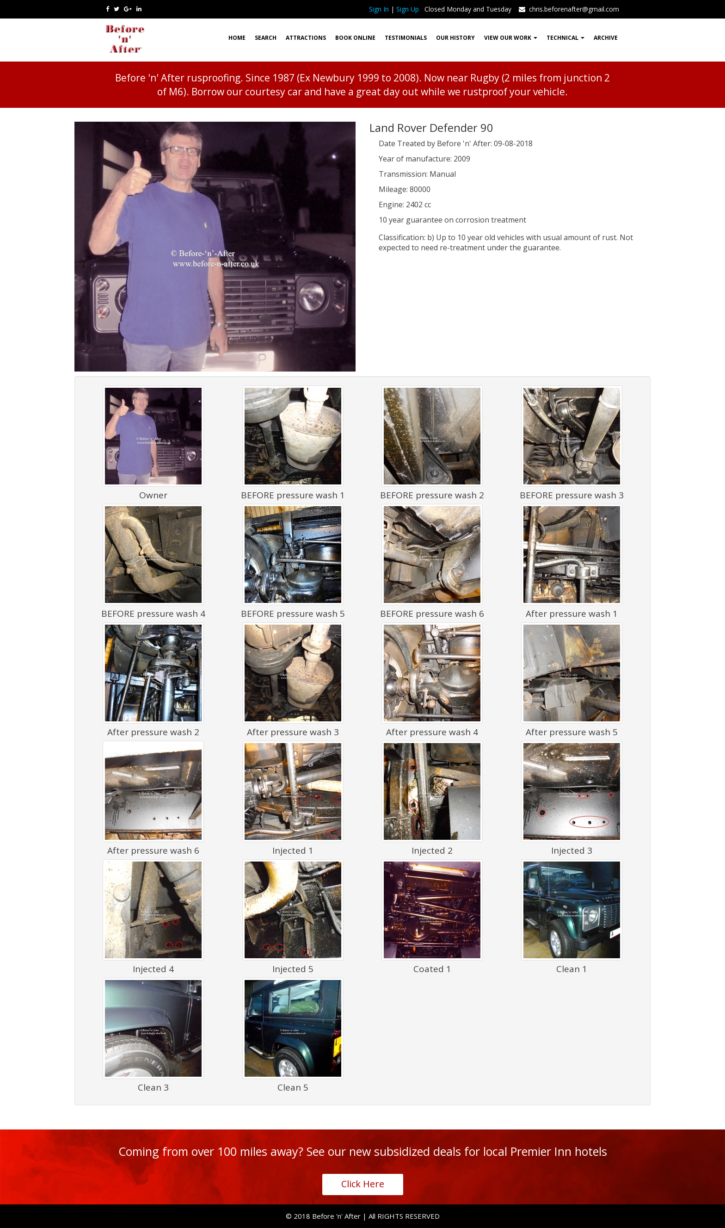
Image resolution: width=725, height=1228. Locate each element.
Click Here (362, 1184)
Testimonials (406, 38)
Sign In (379, 9)
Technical (565, 38)
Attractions (306, 38)
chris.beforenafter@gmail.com (568, 9)
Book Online (355, 38)
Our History (455, 38)
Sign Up (407, 9)
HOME (237, 38)
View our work (510, 38)
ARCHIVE (606, 38)
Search (265, 38)
